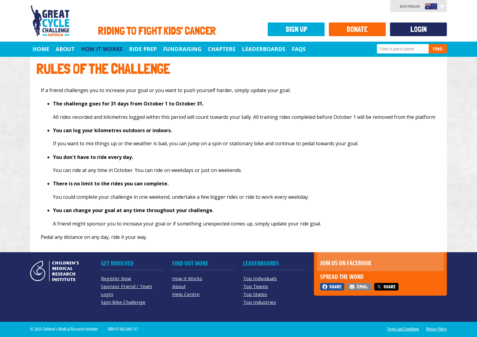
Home (41, 49)
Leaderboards (263, 49)
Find (438, 49)
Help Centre (186, 294)
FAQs (299, 49)
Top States (255, 294)
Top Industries (259, 302)
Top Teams (255, 286)
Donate (357, 29)
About (65, 49)
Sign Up (296, 29)
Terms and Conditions (403, 329)
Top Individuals (260, 278)
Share (335, 287)
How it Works (102, 49)
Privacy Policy (436, 329)
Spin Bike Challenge (123, 302)
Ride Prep (143, 49)
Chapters (221, 49)
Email (362, 287)
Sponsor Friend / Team (126, 286)
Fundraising (182, 49)
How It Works (187, 278)
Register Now (116, 278)
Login (418, 29)
